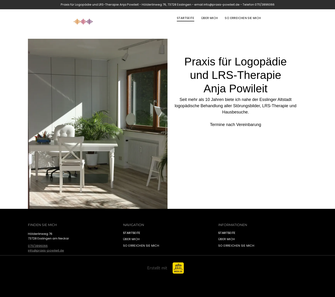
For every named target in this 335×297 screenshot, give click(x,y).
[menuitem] (185, 18)
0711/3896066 (38, 246)
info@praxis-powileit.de (46, 250)
